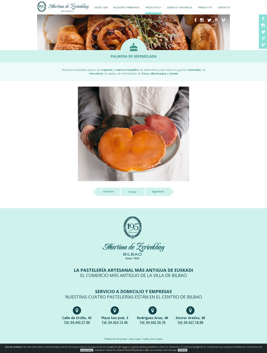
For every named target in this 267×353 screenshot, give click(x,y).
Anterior (105, 192)
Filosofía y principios (126, 7)
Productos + (153, 7)
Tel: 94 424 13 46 (115, 322)
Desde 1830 (101, 7)
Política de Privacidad (115, 338)
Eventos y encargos (179, 7)
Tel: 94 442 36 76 (152, 322)
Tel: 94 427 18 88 (190, 322)
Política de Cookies (153, 338)
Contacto (224, 7)
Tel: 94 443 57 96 (77, 322)
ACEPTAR (182, 350)
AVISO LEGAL (86, 350)
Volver (133, 192)
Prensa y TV (205, 7)
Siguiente (161, 192)
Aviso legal (135, 338)
